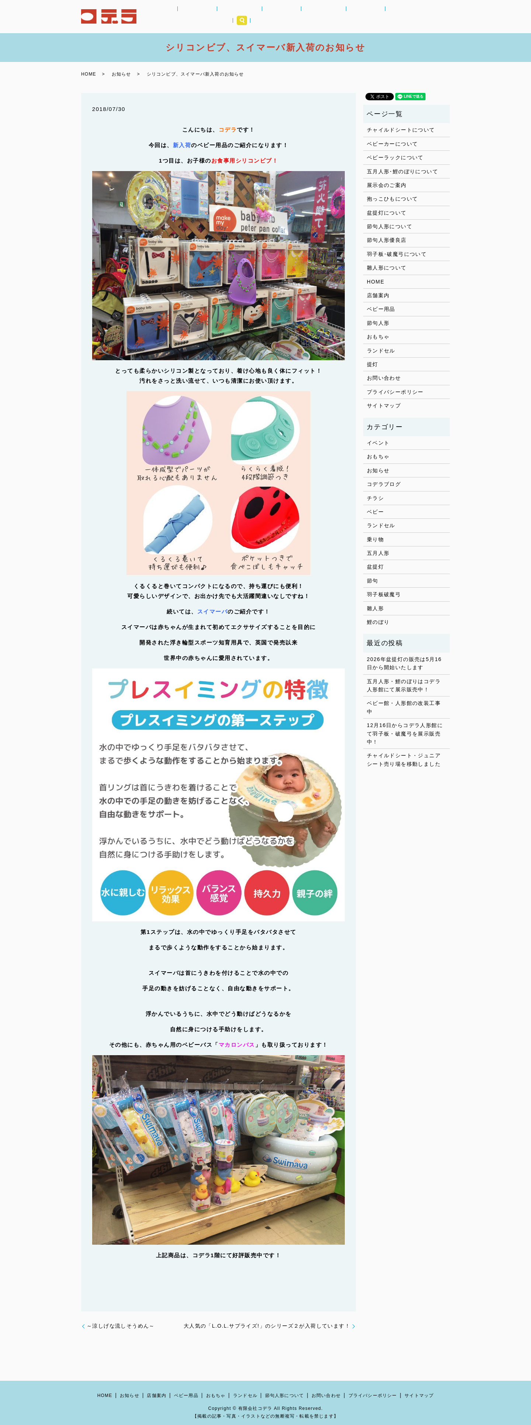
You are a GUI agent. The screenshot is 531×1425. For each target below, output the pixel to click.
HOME (173, 17)
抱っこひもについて (392, 199)
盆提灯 (375, 567)
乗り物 (375, 539)
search (441, 16)
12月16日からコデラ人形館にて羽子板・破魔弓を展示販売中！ (405, 733)
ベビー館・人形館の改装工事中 (404, 707)
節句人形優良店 (387, 240)
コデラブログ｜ (384, 17)
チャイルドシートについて (401, 130)
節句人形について (389, 226)
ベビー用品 (231, 17)
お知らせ (199, 17)
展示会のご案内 (387, 185)
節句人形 (326, 17)
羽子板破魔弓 (384, 594)
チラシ (375, 498)
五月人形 (378, 553)
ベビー (375, 512)
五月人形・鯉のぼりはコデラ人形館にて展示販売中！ (404, 685)
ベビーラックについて (395, 157)
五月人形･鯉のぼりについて (402, 171)
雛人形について (387, 268)
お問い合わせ (384, 378)
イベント (378, 443)
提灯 (372, 364)
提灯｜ (352, 17)
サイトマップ (384, 406)
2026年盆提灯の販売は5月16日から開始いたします (404, 663)
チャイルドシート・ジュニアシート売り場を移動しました (404, 760)
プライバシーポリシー (395, 392)
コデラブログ (384, 484)
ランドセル (294, 17)
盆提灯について (387, 213)
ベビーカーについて (392, 144)
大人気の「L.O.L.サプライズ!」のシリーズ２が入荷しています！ (267, 1326)
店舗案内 (418, 17)
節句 (372, 581)
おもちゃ (262, 17)
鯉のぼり (378, 622)
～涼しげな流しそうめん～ (121, 1326)
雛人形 (375, 608)
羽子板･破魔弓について (397, 254)
